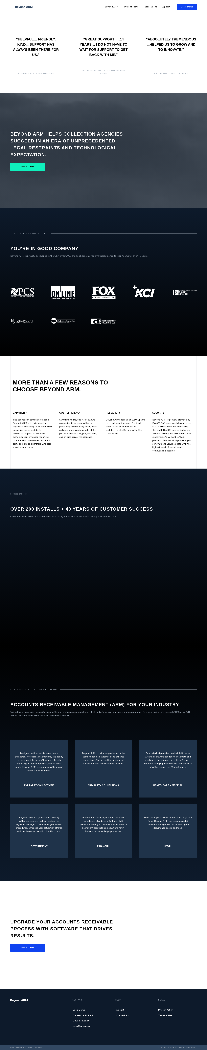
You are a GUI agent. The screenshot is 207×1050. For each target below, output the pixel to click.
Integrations (122, 1015)
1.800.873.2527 (80, 1020)
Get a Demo (187, 6)
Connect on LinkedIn (83, 1015)
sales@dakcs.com (81, 1026)
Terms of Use (165, 1015)
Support (119, 1009)
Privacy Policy (165, 1009)
